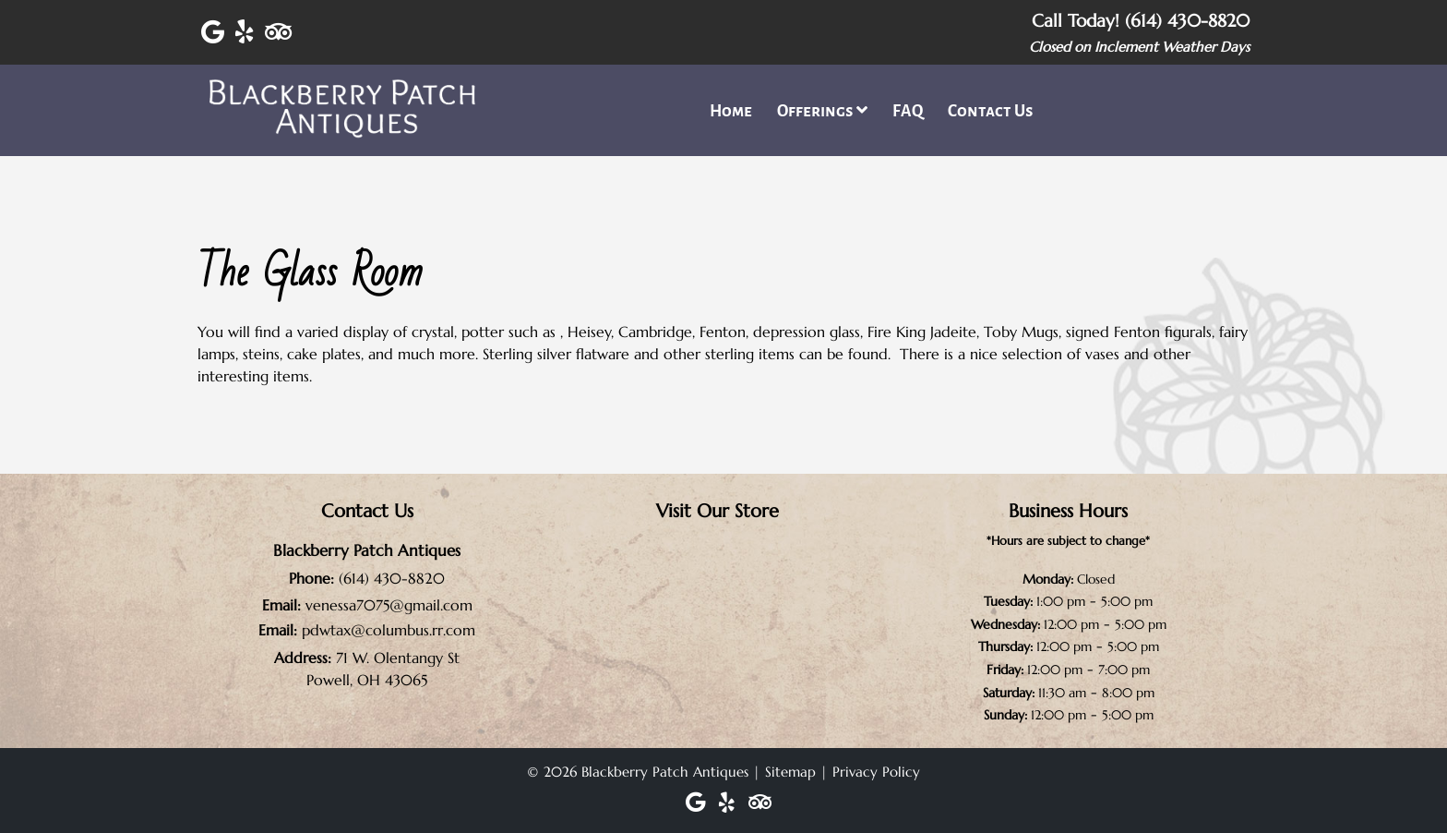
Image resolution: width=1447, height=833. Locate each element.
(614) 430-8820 (392, 578)
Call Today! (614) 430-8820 (1141, 20)
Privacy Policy (876, 771)
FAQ (907, 111)
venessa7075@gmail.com (388, 605)
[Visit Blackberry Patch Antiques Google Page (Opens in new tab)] (212, 32)
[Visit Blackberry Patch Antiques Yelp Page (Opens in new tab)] (244, 32)
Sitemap (790, 771)
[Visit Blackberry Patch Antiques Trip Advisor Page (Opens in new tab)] (278, 32)
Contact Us (991, 111)
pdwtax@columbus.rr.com (388, 630)
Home (731, 111)
